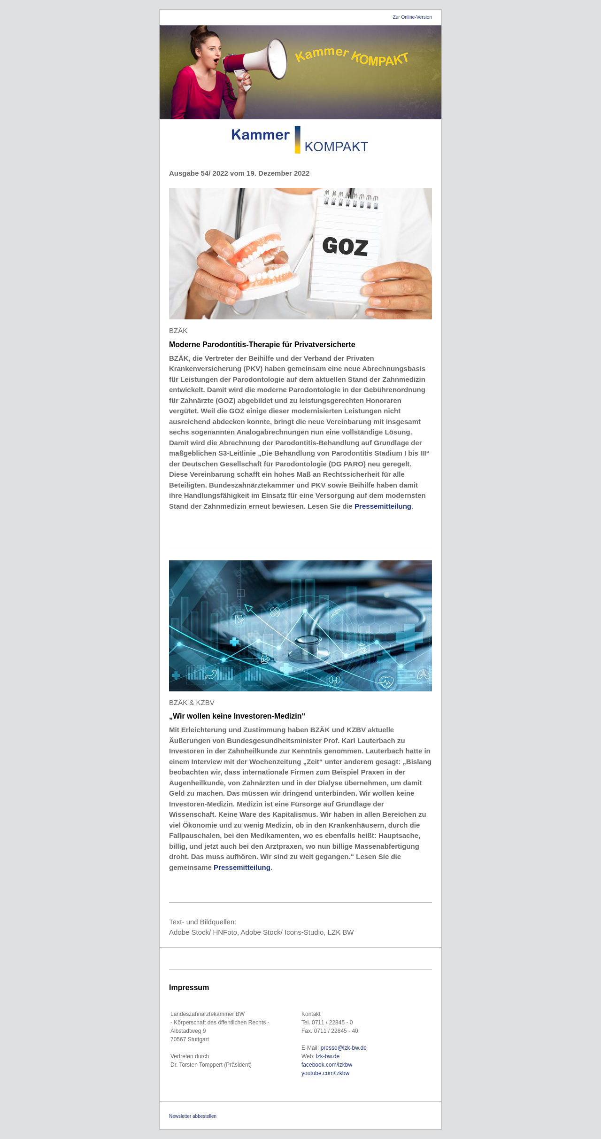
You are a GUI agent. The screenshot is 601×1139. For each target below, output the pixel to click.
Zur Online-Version (412, 17)
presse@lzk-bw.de (344, 1048)
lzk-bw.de (328, 1056)
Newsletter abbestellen (192, 1116)
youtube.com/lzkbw (325, 1073)
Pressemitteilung (382, 506)
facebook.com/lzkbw (326, 1065)
